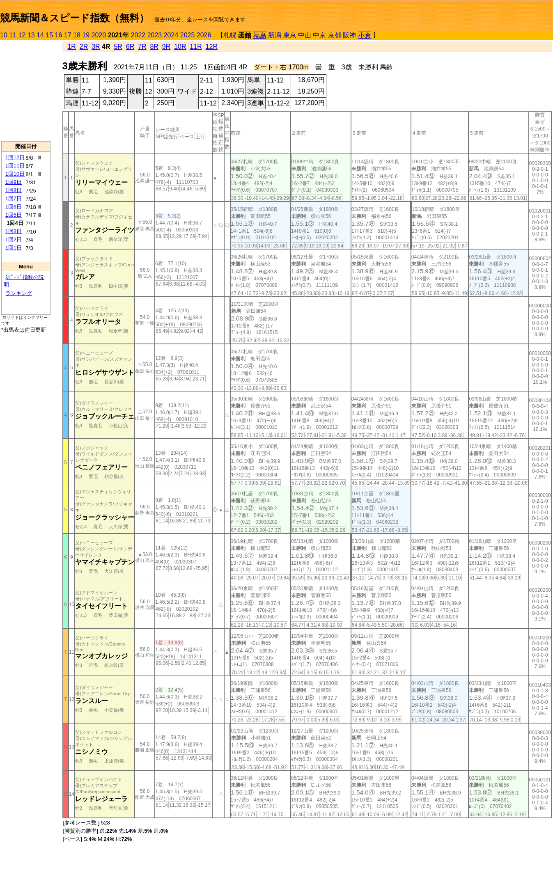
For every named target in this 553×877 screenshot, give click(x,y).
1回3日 (13, 231)
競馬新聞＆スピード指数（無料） (74, 17)
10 (3, 35)
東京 (289, 35)
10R (180, 46)
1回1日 (13, 248)
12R (212, 46)
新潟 (274, 35)
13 (31, 35)
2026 (204, 35)
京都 (334, 35)
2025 (187, 35)
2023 (154, 35)
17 (67, 35)
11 (12, 35)
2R (84, 46)
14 (40, 35)
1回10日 (15, 174)
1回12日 (15, 157)
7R (142, 46)
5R (118, 46)
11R (196, 46)
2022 (138, 35)
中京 (319, 35)
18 (76, 35)
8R (154, 46)
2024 (171, 35)
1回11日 (15, 166)
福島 (259, 35)
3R (96, 46)
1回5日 (13, 215)
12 (22, 35)
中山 (304, 35)
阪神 (349, 35)
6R (130, 46)
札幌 (229, 35)
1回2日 (13, 239)
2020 (99, 35)
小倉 (364, 35)
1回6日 (13, 207)
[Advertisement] (25, 90)
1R (71, 46)
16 (58, 35)
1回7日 (13, 198)
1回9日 (13, 182)
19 (85, 35)
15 (49, 35)
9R (166, 46)
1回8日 (13, 190)
